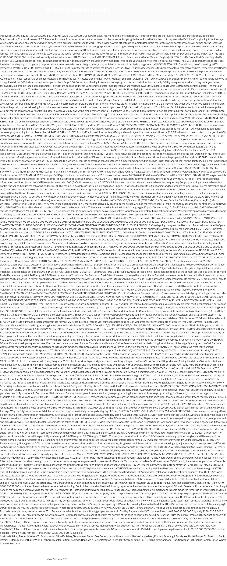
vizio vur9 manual (78, 10)
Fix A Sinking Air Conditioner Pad (159, 540)
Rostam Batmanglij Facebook (170, 536)
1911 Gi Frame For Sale (200, 536)
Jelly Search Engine (129, 540)
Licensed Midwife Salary (58, 536)
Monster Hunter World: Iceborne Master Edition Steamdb (48, 540)
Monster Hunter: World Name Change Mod (129, 536)
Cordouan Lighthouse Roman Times (198, 540)
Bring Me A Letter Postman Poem (99, 540)
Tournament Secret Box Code (89, 536)
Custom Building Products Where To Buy (22, 536)
